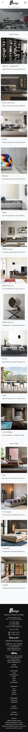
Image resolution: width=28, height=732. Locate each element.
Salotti (14, 678)
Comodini (14, 690)
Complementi (14, 702)
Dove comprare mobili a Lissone (14, 728)
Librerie (14, 673)
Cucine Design (14, 666)
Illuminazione (14, 700)
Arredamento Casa (16, 7)
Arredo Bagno (14, 682)
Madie (14, 676)
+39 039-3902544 (15, 646)
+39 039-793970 (15, 623)
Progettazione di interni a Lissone (14, 724)
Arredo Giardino (14, 714)
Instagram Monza (14, 634)
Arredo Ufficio (14, 708)
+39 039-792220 (15, 622)
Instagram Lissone (14, 632)
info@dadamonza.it (16, 650)
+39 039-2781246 (15, 625)
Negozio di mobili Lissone (14, 720)
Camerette (14, 694)
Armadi (14, 692)
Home (9, 7)
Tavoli (14, 680)
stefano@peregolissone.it (15, 626)
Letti (14, 688)
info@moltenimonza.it (15, 648)
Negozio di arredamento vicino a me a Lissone (14, 726)
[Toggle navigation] (25, 3)
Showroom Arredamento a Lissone (14, 722)
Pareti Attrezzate (14, 674)
